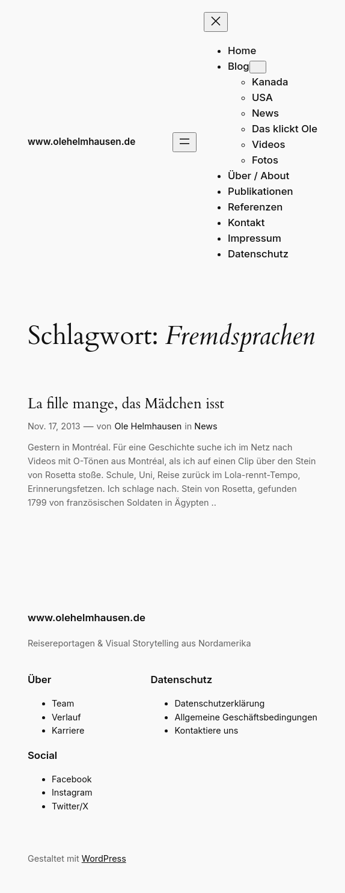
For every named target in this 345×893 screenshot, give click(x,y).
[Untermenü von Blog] (257, 67)
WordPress (104, 858)
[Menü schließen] (216, 22)
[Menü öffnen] (184, 142)
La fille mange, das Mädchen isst (126, 404)
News (205, 426)
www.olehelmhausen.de (81, 141)
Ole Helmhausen (148, 426)
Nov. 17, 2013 (54, 426)
